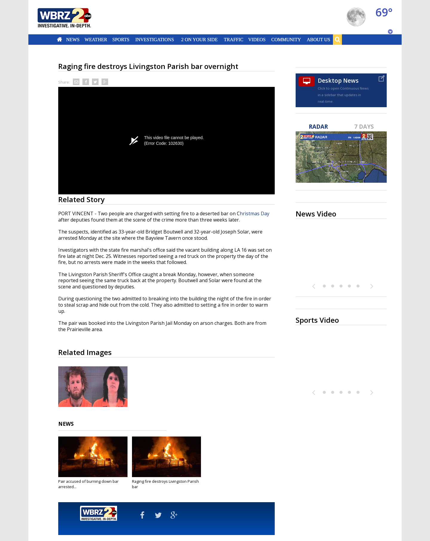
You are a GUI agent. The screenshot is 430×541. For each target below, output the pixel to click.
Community (286, 39)
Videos (256, 39)
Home (59, 39)
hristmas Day (254, 213)
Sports (120, 39)
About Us (318, 39)
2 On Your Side (199, 39)
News (72, 39)
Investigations (155, 39)
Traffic (233, 39)
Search (337, 39)
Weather (96, 39)
